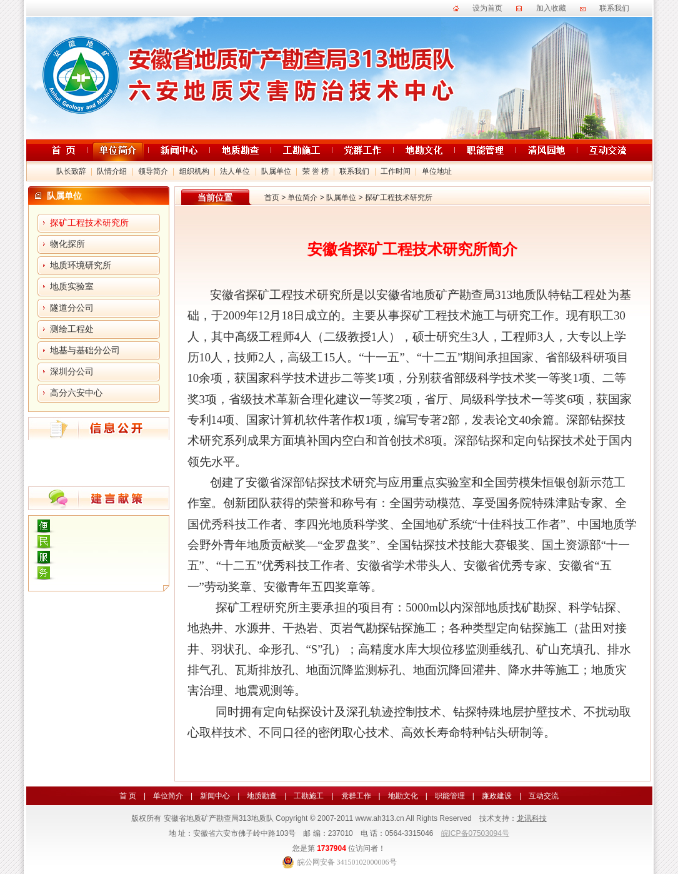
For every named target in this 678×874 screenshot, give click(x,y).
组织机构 (194, 171)
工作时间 (396, 171)
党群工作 (356, 795)
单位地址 (437, 171)
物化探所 (67, 244)
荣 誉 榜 (315, 171)
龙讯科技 (532, 818)
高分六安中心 (76, 393)
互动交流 (544, 795)
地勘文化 (403, 795)
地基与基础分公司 (85, 350)
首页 (271, 197)
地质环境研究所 (80, 265)
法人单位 (235, 171)
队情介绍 (112, 171)
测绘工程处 (72, 329)
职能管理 (450, 795)
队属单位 (276, 171)
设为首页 (487, 8)
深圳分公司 (72, 371)
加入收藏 (551, 8)
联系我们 (614, 8)
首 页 (127, 795)
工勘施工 (309, 795)
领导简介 (153, 171)
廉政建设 (497, 795)
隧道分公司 (72, 308)
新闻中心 (215, 795)
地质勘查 (262, 795)
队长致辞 (71, 171)
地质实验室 (72, 286)
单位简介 (302, 197)
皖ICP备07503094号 (475, 833)
